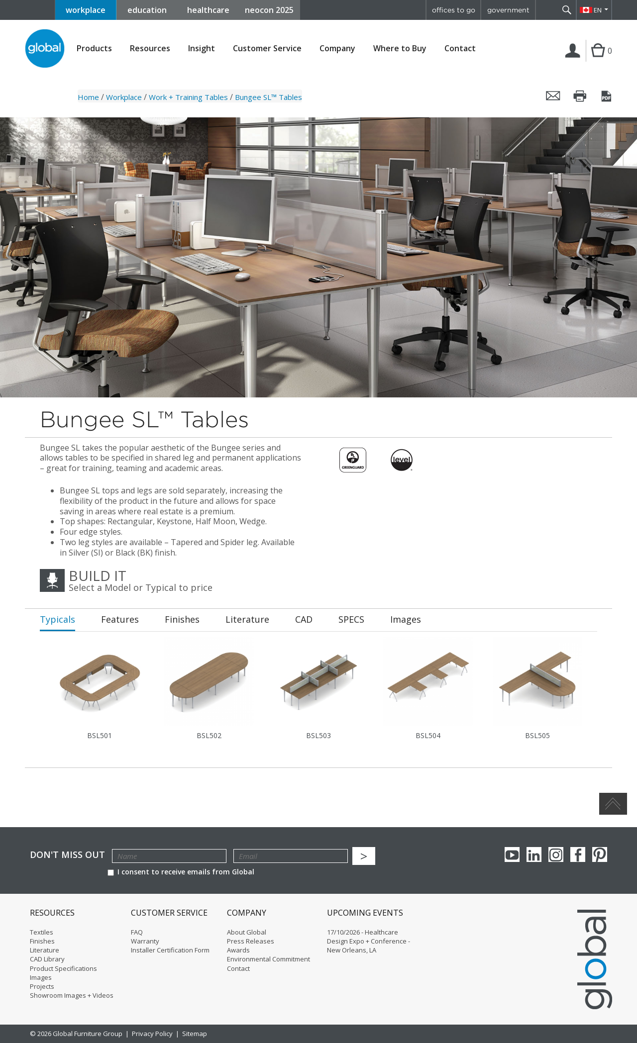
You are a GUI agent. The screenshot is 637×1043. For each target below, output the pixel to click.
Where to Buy (399, 48)
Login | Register (574, 61)
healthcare (208, 9)
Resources (150, 48)
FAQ (137, 932)
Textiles (41, 932)
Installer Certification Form (170, 950)
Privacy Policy (152, 1033)
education (147, 9)
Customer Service (267, 48)
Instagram (555, 854)
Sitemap (194, 1033)
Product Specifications (63, 968)
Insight (201, 48)
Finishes (42, 941)
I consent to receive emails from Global (180, 871)
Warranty (145, 941)
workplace (86, 9)
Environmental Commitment (268, 958)
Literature (44, 950)
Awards (238, 950)
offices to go (453, 10)
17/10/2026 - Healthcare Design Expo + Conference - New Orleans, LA (368, 941)
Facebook (577, 854)
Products (94, 48)
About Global (246, 932)
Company (337, 48)
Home (88, 97)
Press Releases (250, 941)
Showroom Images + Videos (71, 995)
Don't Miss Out (67, 854)
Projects (42, 986)
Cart (597, 61)
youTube (512, 854)
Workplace (124, 97)
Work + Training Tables (188, 97)
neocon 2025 (269, 9)
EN (598, 9)
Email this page (553, 96)
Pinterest (599, 854)
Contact (460, 48)
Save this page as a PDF (607, 96)
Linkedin (534, 854)
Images (41, 977)
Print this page (580, 96)
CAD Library (47, 958)
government (508, 10)
